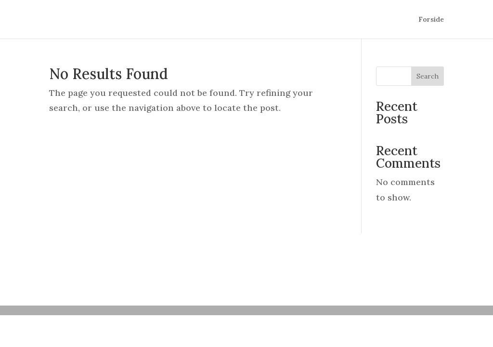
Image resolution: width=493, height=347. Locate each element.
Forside (431, 20)
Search (427, 76)
